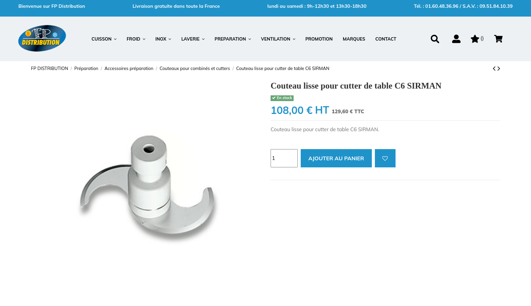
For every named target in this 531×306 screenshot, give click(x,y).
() (477, 38)
